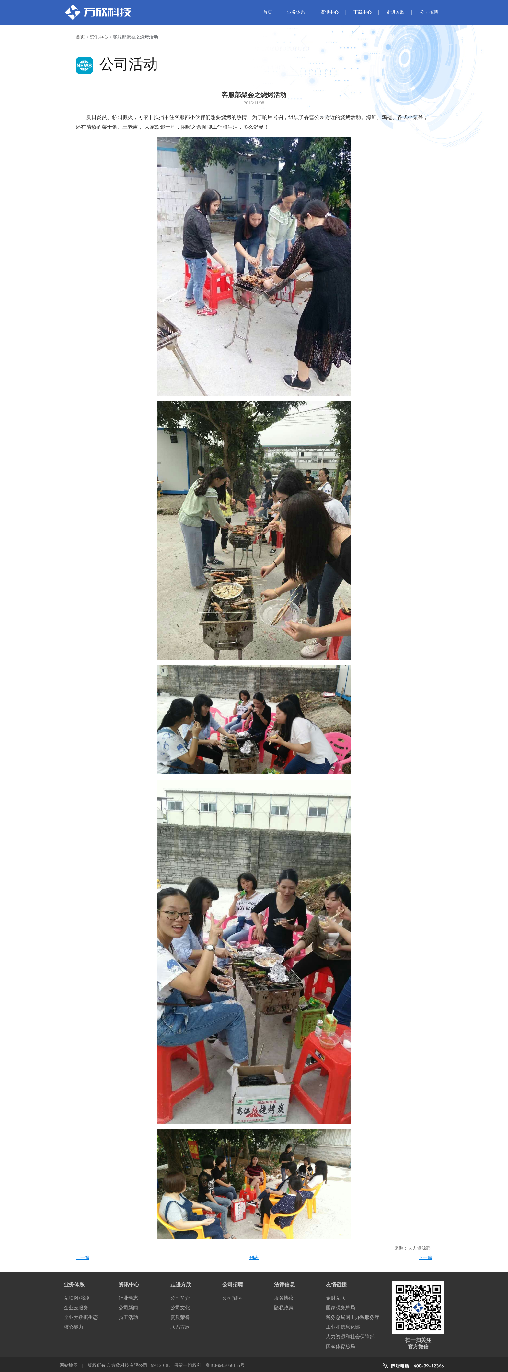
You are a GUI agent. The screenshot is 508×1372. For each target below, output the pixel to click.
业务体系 (296, 12)
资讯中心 (329, 12)
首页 (267, 12)
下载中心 (362, 12)
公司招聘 (429, 12)
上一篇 (82, 1257)
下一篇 (425, 1257)
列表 (254, 1257)
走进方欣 (396, 12)
